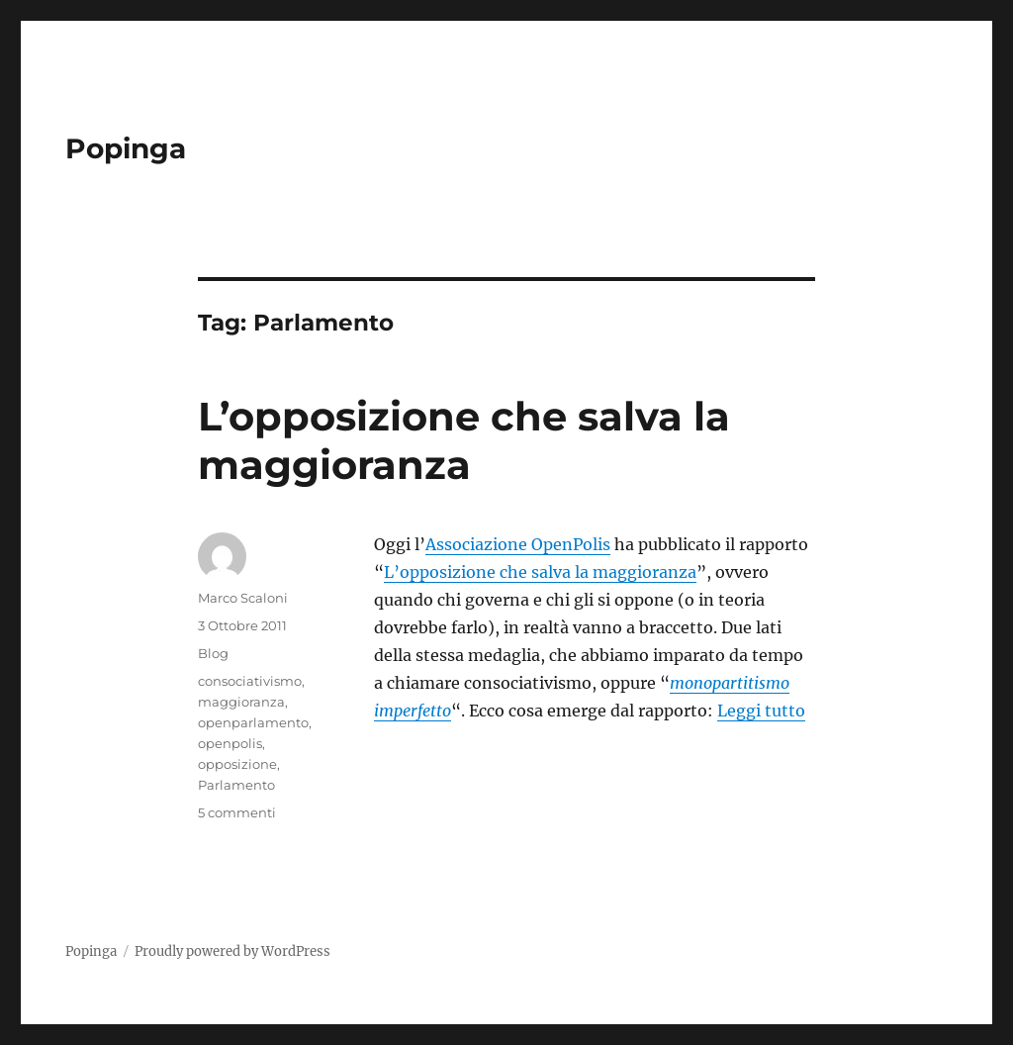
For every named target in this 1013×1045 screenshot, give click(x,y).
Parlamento (236, 785)
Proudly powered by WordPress (232, 951)
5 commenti (237, 812)
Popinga (125, 148)
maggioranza (241, 702)
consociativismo (250, 681)
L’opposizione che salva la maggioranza (464, 440)
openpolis (230, 743)
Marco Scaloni (243, 598)
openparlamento (253, 722)
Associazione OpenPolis (517, 544)
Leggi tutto (761, 710)
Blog (213, 653)
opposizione (237, 764)
